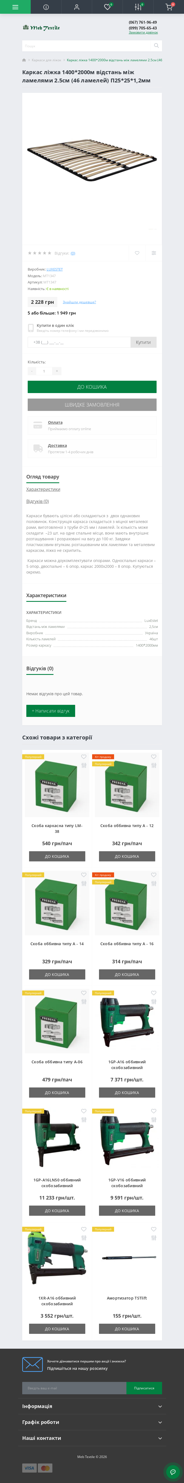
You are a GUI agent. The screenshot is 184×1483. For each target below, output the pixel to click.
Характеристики (43, 489)
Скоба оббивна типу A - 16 (127, 943)
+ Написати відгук (51, 711)
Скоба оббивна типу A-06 (57, 1061)
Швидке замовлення (92, 404)
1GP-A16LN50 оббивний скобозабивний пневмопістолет (57, 1185)
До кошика (92, 386)
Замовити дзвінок (143, 32)
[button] (76, 7)
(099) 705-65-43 (143, 27)
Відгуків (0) (37, 501)
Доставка (57, 445)
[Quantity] (44, 371)
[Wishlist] (137, 253)
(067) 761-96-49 (143, 22)
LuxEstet (55, 269)
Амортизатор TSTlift (127, 1298)
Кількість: (37, 362)
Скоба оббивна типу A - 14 (57, 943)
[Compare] (153, 253)
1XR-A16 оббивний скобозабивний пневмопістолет (57, 1303)
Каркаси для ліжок (46, 60)
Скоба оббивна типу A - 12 (127, 825)
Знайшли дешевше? (79, 302)
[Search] (156, 45)
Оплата (55, 422)
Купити (143, 342)
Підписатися (144, 1388)
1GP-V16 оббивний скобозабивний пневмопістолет (127, 1185)
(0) (73, 253)
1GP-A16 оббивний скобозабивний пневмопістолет (127, 1067)
